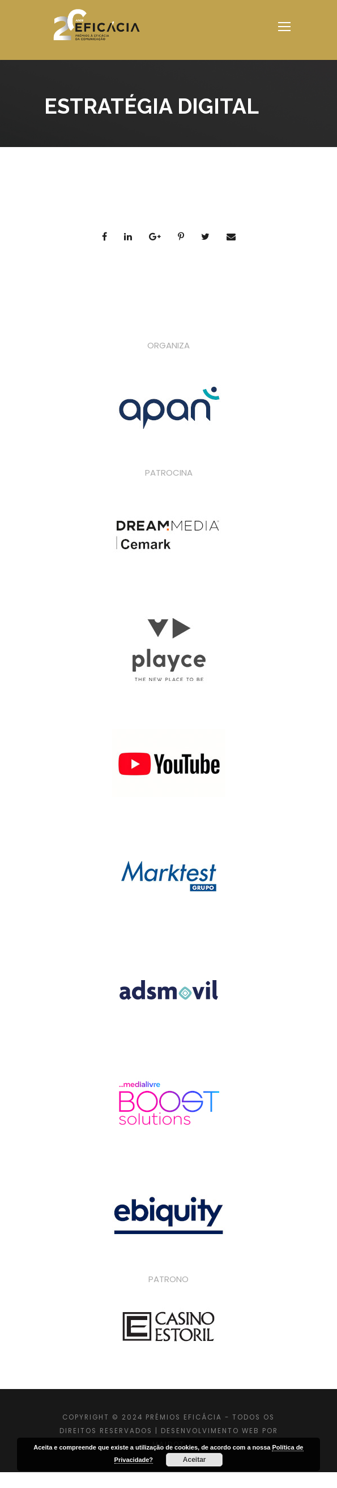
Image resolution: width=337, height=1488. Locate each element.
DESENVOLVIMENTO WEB (210, 1430)
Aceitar (194, 1460)
